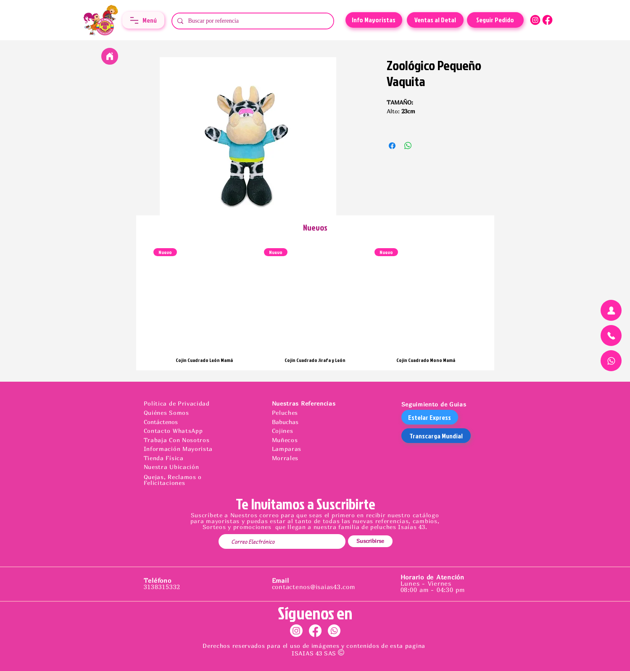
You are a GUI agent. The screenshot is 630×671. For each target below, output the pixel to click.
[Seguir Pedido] (495, 20)
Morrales (285, 457)
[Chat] (611, 310)
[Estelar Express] (429, 417)
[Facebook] (315, 630)
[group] (315, 306)
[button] (143, 20)
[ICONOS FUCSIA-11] (535, 20)
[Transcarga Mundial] (436, 435)
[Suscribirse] (370, 541)
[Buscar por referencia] (252, 21)
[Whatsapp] (334, 630)
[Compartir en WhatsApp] (408, 146)
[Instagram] (296, 630)
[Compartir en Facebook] (392, 146)
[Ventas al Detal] (435, 20)
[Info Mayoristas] (373, 20)
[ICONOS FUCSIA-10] (547, 20)
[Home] (109, 56)
